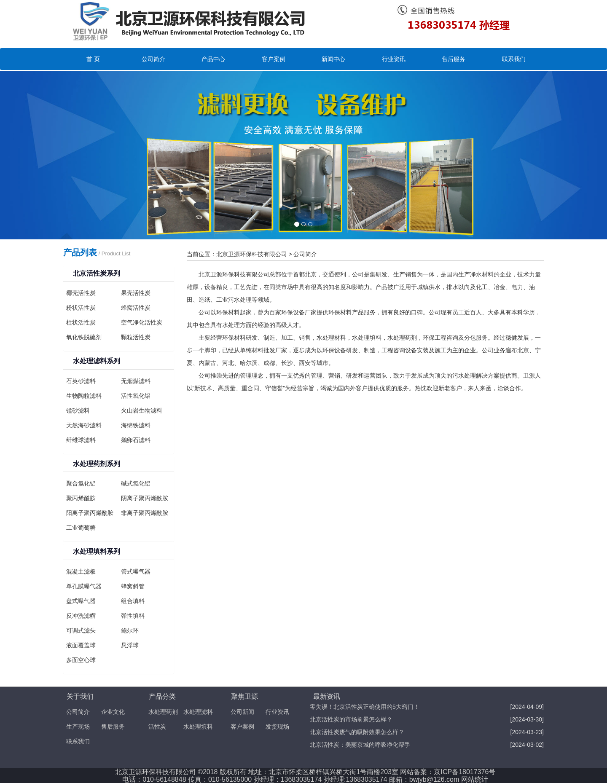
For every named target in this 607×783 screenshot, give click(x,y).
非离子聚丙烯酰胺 (144, 512)
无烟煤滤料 (135, 381)
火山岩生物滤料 (141, 410)
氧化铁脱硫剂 (84, 337)
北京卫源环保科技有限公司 (251, 254)
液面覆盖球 (81, 645)
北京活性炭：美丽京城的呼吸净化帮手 (360, 744)
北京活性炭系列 (96, 273)
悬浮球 (130, 645)
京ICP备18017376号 (464, 771)
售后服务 (453, 59)
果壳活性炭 (135, 293)
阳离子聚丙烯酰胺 (89, 512)
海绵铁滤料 (135, 425)
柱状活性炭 (81, 322)
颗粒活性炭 (135, 337)
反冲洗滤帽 (81, 615)
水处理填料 (198, 726)
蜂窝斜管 (133, 586)
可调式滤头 (81, 630)
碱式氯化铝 (135, 483)
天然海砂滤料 (84, 425)
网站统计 (474, 779)
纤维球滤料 (81, 440)
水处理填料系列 (96, 551)
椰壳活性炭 (81, 293)
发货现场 (277, 726)
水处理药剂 (163, 711)
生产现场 (78, 726)
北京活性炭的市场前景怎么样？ (351, 719)
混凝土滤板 (81, 571)
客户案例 (273, 59)
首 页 (93, 59)
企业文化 (113, 711)
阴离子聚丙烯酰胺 (144, 498)
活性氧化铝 (135, 395)
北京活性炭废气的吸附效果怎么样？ (357, 732)
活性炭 (157, 726)
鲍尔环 (130, 630)
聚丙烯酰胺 (81, 498)
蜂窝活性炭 (135, 307)
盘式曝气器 (81, 601)
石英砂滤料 (81, 381)
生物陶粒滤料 (84, 395)
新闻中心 (333, 59)
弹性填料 (133, 615)
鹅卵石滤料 (135, 440)
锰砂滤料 (78, 410)
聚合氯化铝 (81, 483)
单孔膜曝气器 (84, 586)
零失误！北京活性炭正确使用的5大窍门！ (364, 706)
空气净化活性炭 (141, 322)
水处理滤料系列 (96, 361)
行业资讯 (394, 59)
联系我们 (514, 59)
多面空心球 (81, 660)
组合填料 (133, 601)
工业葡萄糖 (81, 527)
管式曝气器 (135, 571)
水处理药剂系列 (96, 463)
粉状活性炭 (81, 307)
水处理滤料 (198, 711)
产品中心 (213, 59)
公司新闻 (242, 711)
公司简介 (153, 59)
